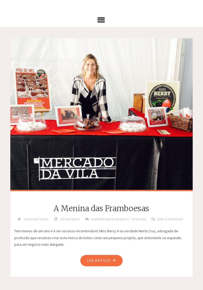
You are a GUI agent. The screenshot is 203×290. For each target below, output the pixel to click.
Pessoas (139, 219)
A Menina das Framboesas (101, 208)
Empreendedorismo (109, 219)
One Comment (170, 219)
